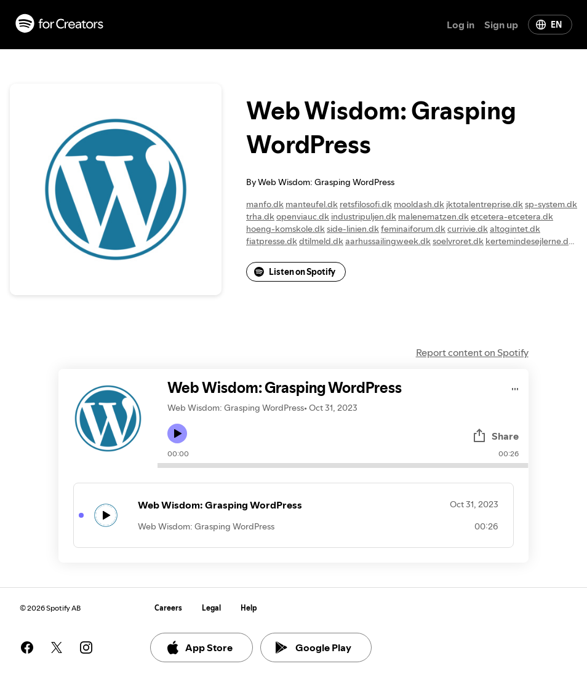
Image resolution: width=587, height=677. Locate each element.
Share (495, 436)
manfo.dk (265, 204)
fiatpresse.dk (271, 241)
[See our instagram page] (86, 647)
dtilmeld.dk (321, 241)
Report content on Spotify (472, 352)
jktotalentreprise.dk (484, 204)
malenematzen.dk (433, 216)
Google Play (313, 647)
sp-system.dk (551, 204)
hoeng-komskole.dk (285, 229)
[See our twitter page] (56, 647)
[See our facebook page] (27, 647)
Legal (211, 608)
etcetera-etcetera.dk (512, 216)
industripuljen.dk (363, 216)
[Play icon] (177, 433)
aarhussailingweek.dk (388, 241)
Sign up (501, 24)
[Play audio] (515, 387)
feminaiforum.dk (413, 229)
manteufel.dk (312, 204)
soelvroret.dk (458, 241)
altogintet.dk (515, 229)
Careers (168, 608)
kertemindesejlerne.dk (529, 241)
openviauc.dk (302, 216)
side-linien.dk (353, 229)
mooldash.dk (419, 204)
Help (249, 608)
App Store (199, 647)
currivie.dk (467, 229)
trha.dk (260, 216)
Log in (460, 24)
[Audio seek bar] (343, 465)
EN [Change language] (549, 24)
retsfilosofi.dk (366, 204)
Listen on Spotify (294, 272)
